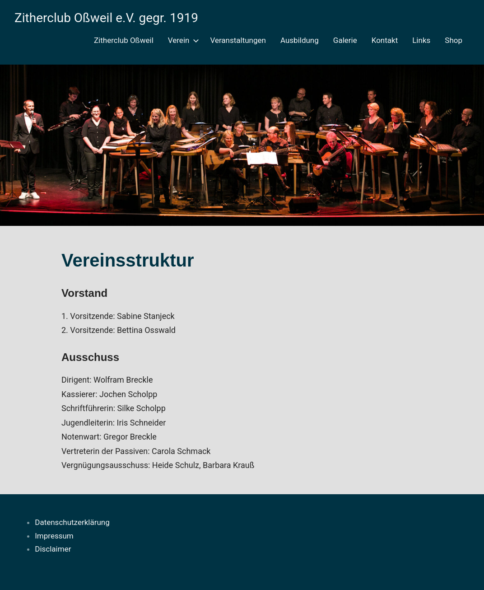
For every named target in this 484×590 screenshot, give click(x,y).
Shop (453, 40)
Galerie (345, 40)
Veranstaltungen (238, 40)
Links (421, 40)
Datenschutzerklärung (72, 522)
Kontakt (385, 40)
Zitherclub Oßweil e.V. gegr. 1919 (106, 17)
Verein (182, 40)
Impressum (54, 535)
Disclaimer (53, 548)
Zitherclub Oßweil (124, 40)
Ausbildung (299, 40)
